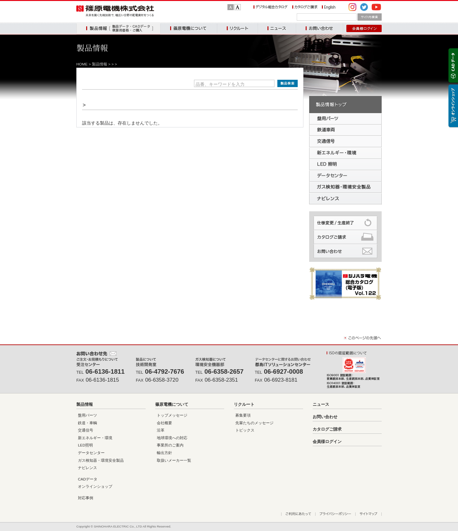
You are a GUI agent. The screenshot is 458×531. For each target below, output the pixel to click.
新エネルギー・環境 (95, 438)
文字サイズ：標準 (230, 7)
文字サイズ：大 (237, 7)
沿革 (160, 430)
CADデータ (87, 479)
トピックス (244, 430)
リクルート (237, 29)
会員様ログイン (327, 441)
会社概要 (164, 423)
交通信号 (85, 430)
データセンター (91, 453)
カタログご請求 (327, 429)
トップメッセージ (172, 415)
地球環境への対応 (172, 438)
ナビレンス (87, 468)
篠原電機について (188, 29)
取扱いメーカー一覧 (174, 460)
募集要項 (243, 415)
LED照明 (85, 445)
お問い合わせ (319, 29)
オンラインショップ (95, 486)
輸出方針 (164, 453)
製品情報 (118, 29)
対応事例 (85, 498)
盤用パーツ (87, 415)
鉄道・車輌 (87, 423)
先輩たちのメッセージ (254, 423)
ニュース (277, 29)
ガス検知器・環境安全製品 (101, 460)
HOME (82, 64)
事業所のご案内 (170, 445)
